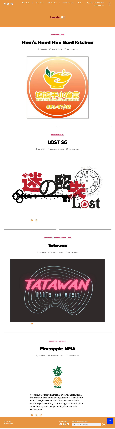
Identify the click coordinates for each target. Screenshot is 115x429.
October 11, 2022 (56, 356)
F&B (62, 35)
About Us (26, 3)
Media (79, 3)
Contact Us (99, 5)
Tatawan (57, 245)
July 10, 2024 (57, 49)
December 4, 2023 (57, 149)
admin (44, 49)
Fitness (63, 342)
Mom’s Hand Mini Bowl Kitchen (57, 42)
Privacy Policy (8, 424)
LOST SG (57, 142)
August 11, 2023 (57, 253)
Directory (40, 3)
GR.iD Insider (68, 3)
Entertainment (57, 135)
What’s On (52, 3)
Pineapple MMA (57, 349)
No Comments (72, 49)
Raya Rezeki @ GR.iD (95, 3)
